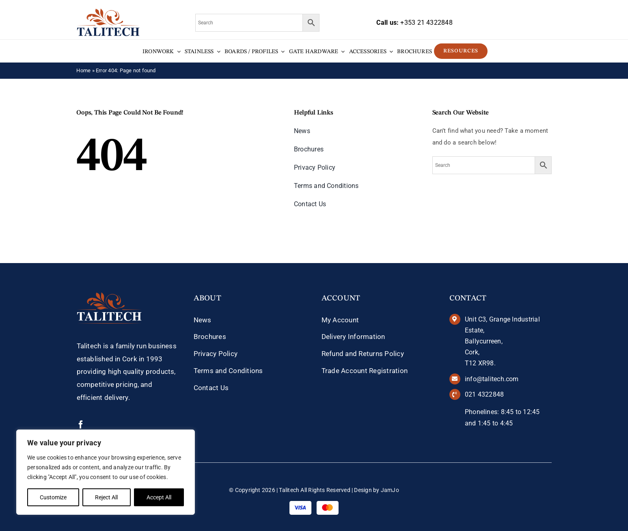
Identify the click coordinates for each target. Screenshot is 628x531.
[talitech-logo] (108, 11)
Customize (53, 497)
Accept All (159, 497)
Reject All (106, 497)
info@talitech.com (492, 379)
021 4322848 (484, 394)
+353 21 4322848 (426, 22)
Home (83, 70)
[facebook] (81, 425)
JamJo (390, 490)
